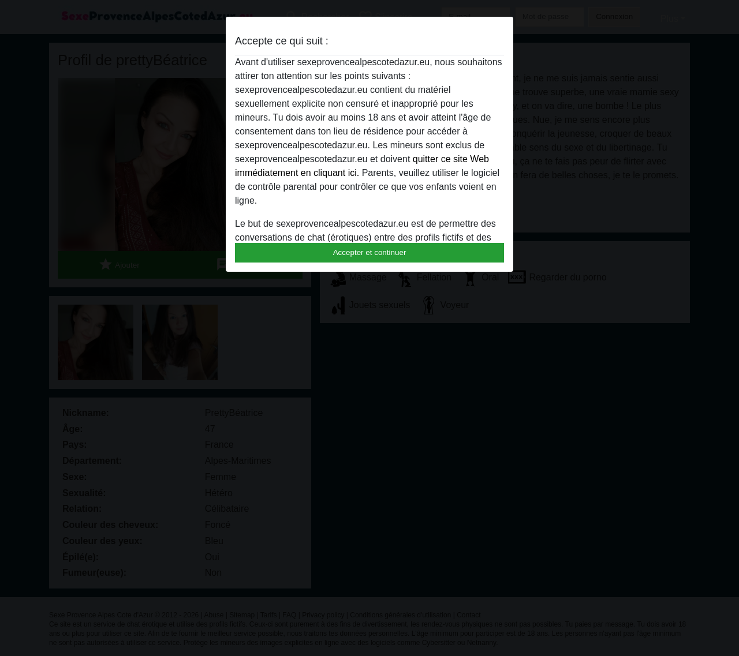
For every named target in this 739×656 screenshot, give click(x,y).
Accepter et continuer (369, 252)
